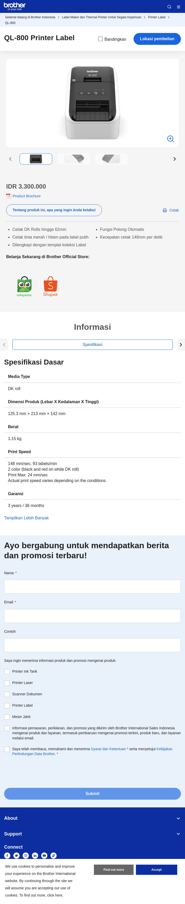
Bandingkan (111, 39)
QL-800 (10, 23)
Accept (156, 870)
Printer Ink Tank (24, 671)
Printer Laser (22, 683)
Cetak (174, 210)
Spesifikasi (92, 344)
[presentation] (43, 772)
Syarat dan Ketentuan (108, 749)
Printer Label (156, 17)
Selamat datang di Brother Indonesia (30, 17)
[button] (10, 159)
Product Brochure (27, 196)
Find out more (113, 870)
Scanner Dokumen (27, 694)
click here (54, 895)
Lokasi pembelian (157, 39)
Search (169, 6)
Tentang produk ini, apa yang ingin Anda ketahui (54, 210)
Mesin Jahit (21, 717)
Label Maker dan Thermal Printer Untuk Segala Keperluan (102, 17)
